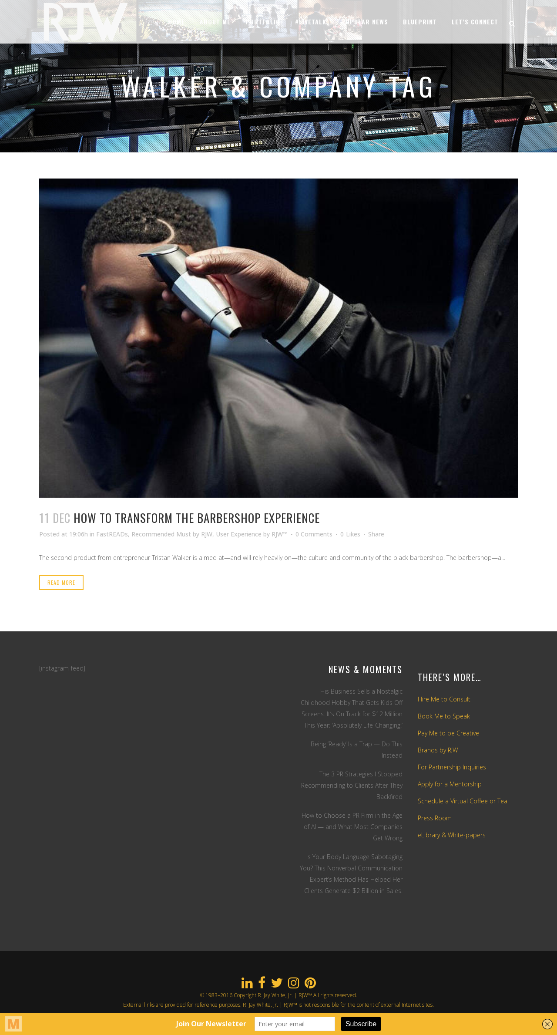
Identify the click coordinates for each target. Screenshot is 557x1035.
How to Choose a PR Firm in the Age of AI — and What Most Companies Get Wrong (352, 826)
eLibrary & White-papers (452, 835)
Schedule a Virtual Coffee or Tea (462, 801)
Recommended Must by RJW (171, 534)
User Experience (239, 534)
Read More (61, 582)
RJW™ (280, 534)
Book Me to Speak (444, 716)
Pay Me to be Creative (448, 733)
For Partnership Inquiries (452, 767)
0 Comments (313, 534)
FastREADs (112, 534)
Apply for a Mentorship (450, 784)
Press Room (435, 818)
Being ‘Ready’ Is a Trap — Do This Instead (357, 749)
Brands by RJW (438, 750)
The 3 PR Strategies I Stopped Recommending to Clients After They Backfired (352, 785)
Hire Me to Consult (444, 699)
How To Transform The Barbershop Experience (197, 517)
